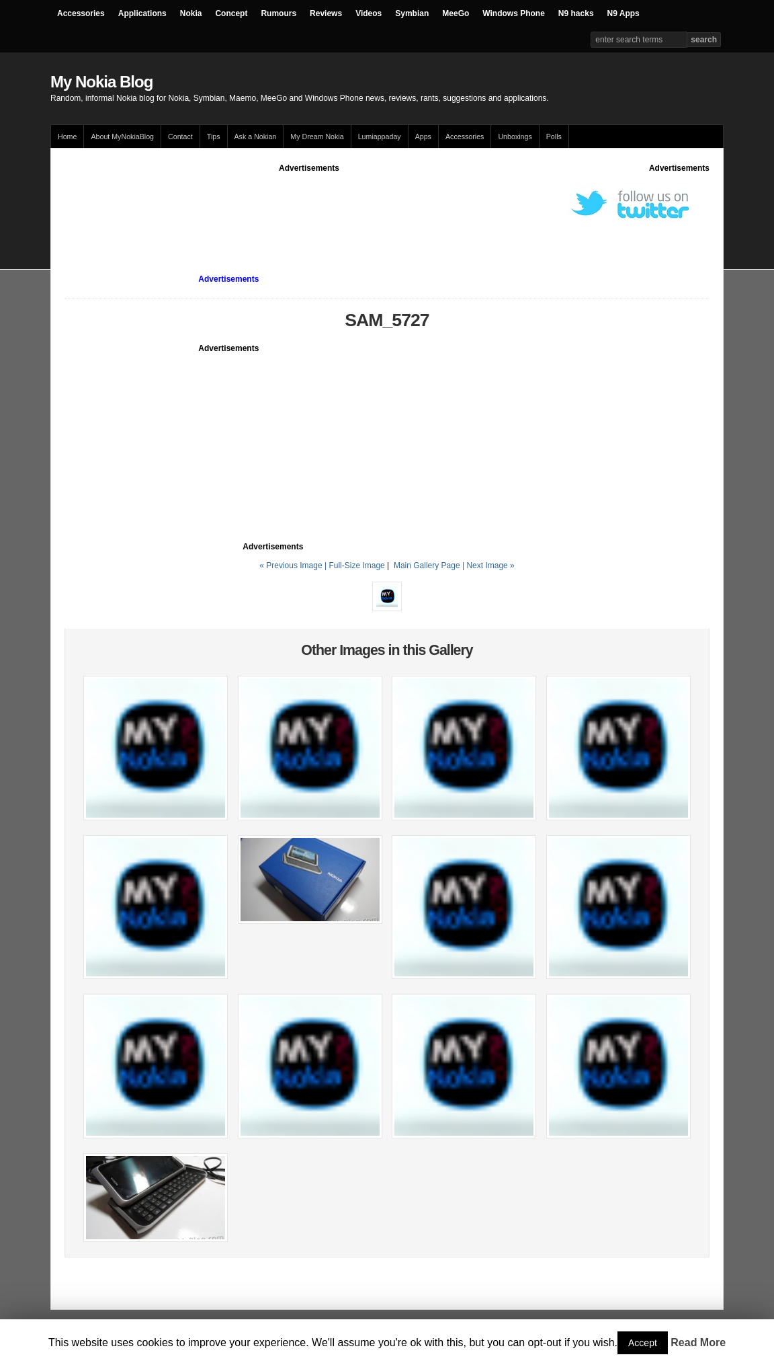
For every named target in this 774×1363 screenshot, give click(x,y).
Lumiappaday (379, 136)
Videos (368, 13)
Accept (642, 1342)
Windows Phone (513, 13)
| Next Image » (488, 565)
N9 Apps (623, 13)
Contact (180, 136)
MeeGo (455, 13)
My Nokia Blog (101, 82)
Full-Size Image (356, 565)
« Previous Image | (294, 565)
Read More (698, 1342)
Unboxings (514, 136)
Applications (142, 13)
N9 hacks (576, 13)
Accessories (81, 13)
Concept (231, 13)
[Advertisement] (309, 204)
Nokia (191, 13)
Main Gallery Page (427, 565)
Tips (213, 136)
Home (67, 136)
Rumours (278, 13)
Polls (554, 136)
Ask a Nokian (255, 136)
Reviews (326, 13)
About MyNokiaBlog (122, 136)
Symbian (412, 13)
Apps (423, 136)
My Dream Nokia (316, 136)
